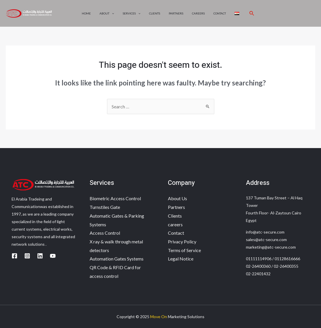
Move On (158, 316)
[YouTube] (53, 256)
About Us (177, 198)
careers (198, 13)
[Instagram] (27, 256)
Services (131, 13)
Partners (176, 13)
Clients (154, 13)
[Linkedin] (40, 256)
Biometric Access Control (115, 198)
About (106, 13)
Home (86, 13)
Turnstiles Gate (105, 207)
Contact (219, 13)
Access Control (105, 233)
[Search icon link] (252, 13)
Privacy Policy (182, 241)
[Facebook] (14, 256)
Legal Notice (180, 258)
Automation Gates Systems (117, 258)
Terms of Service (184, 250)
